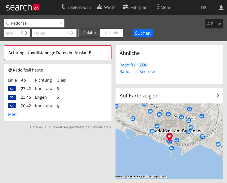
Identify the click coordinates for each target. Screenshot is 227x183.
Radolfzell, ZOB (133, 65)
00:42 (26, 105)
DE (203, 7)
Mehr (13, 114)
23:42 (26, 88)
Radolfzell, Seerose (137, 71)
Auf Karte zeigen (138, 95)
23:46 (26, 97)
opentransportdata (69, 127)
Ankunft (112, 32)
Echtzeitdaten (99, 127)
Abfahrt (89, 32)
